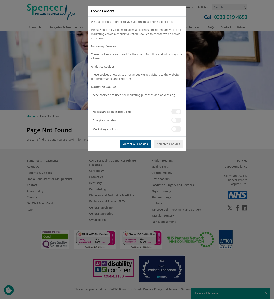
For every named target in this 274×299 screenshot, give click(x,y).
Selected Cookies (168, 144)
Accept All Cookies (135, 144)
